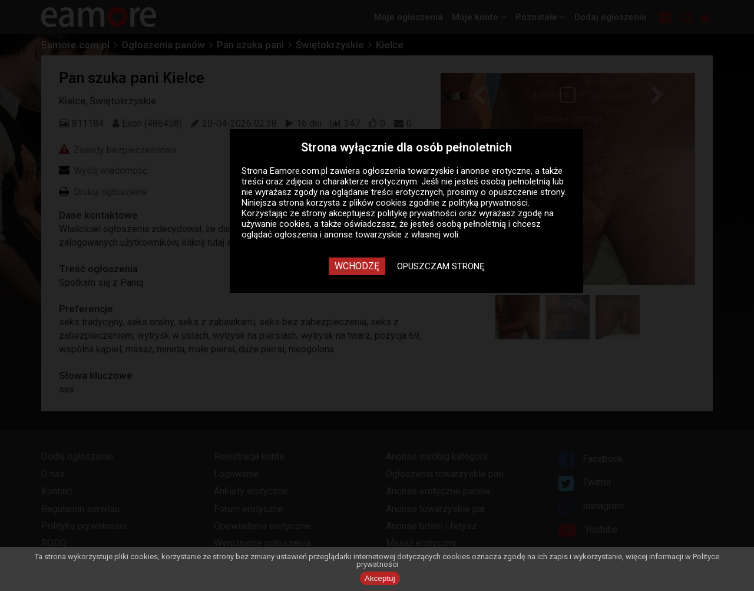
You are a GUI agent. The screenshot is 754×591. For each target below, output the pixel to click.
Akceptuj (380, 578)
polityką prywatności (488, 202)
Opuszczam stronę (441, 266)
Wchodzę (357, 266)
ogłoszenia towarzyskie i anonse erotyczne (446, 171)
